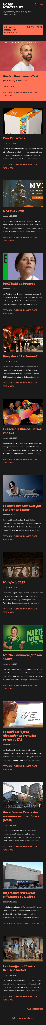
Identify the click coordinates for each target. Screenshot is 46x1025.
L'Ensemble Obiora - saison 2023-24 (22, 431)
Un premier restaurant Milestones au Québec (19, 895)
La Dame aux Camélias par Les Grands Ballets (22, 508)
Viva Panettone (14, 138)
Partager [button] (7, 92)
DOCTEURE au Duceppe (19, 284)
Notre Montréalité (13, 5)
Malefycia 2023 (14, 582)
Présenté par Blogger (23, 1018)
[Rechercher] (35, 4)
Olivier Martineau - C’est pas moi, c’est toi (20, 78)
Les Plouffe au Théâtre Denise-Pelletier (19, 968)
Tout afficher (34, 27)
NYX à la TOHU (13, 211)
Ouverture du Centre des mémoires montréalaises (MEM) (21, 816)
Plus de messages (35, 1009)
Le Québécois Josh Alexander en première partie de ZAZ (19, 736)
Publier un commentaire (25, 92)
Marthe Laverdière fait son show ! (22, 657)
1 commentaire (21, 923)
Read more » (8, 96)
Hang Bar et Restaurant (20, 356)
